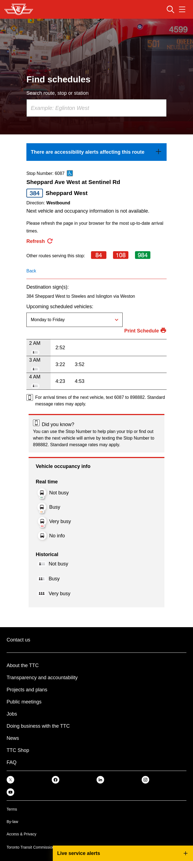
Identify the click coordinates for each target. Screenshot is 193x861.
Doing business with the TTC (38, 726)
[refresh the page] (39, 241)
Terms (12, 809)
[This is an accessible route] (70, 173)
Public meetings (24, 702)
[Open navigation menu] (182, 9)
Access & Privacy (21, 834)
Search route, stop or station (57, 93)
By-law (12, 821)
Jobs (12, 714)
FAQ (11, 762)
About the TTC (23, 665)
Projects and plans (27, 689)
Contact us (18, 640)
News (13, 738)
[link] (96, 152)
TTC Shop (18, 750)
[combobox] (96, 108)
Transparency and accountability (42, 677)
